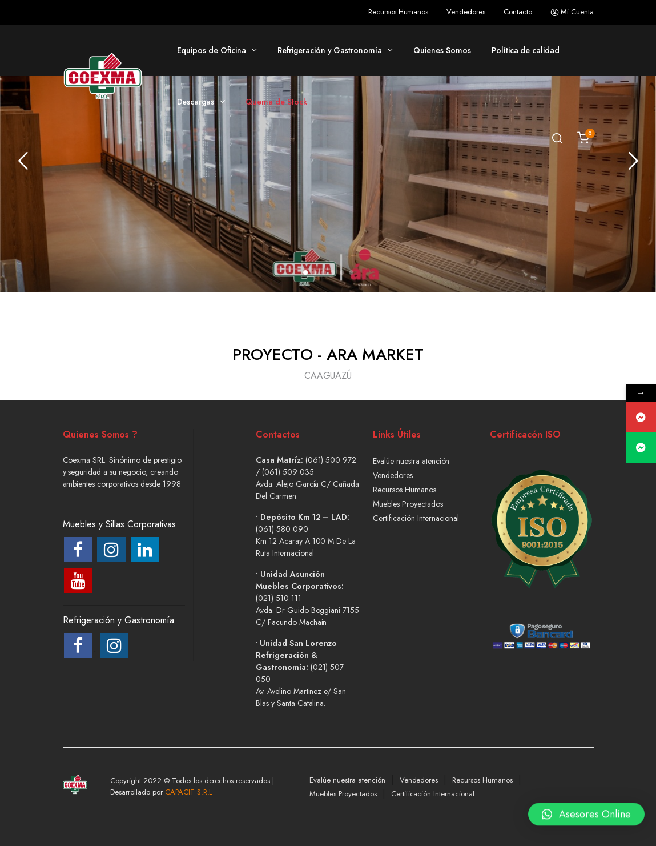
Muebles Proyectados (407, 504)
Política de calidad (526, 50)
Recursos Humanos (398, 11)
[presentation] (22, 160)
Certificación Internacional (416, 518)
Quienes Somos (442, 50)
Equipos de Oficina (211, 50)
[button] (305, 272)
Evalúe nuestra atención (411, 461)
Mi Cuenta (572, 12)
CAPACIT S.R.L (189, 792)
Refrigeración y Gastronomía (329, 50)
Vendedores (465, 11)
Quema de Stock (276, 101)
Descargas (196, 101)
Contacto (518, 11)
